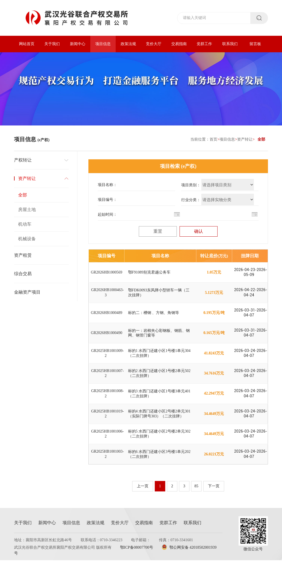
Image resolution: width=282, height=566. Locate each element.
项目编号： (107, 200)
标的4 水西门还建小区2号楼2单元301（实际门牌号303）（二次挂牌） (159, 418)
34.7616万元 (214, 376)
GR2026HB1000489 (107, 314)
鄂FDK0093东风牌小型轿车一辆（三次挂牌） (159, 293)
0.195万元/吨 (213, 314)
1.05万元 (214, 273)
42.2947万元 (214, 397)
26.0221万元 (214, 460)
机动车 (24, 224)
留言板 (255, 44)
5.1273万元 (214, 294)
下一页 (214, 492)
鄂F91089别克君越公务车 (149, 273)
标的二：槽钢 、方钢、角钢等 (153, 314)
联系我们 (230, 44)
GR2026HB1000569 (107, 273)
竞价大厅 (153, 44)
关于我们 (52, 44)
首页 (213, 140)
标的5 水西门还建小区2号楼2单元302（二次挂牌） (159, 438)
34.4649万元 (214, 418)
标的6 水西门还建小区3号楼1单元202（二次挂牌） (159, 459)
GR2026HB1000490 (107, 335)
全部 (22, 195)
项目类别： (190, 185)
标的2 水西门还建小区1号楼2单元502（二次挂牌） (159, 376)
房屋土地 (27, 209)
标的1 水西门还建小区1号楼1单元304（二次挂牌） (159, 355)
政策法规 (128, 44)
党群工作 (204, 44)
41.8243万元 (214, 356)
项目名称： (107, 185)
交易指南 (179, 44)
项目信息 (103, 44)
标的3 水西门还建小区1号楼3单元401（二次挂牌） (159, 397)
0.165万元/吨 (213, 335)
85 (196, 492)
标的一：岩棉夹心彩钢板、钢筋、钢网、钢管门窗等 (159, 335)
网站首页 (26, 44)
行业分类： (190, 200)
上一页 (142, 492)
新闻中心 (77, 44)
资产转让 (245, 140)
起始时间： (107, 215)
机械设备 (27, 239)
